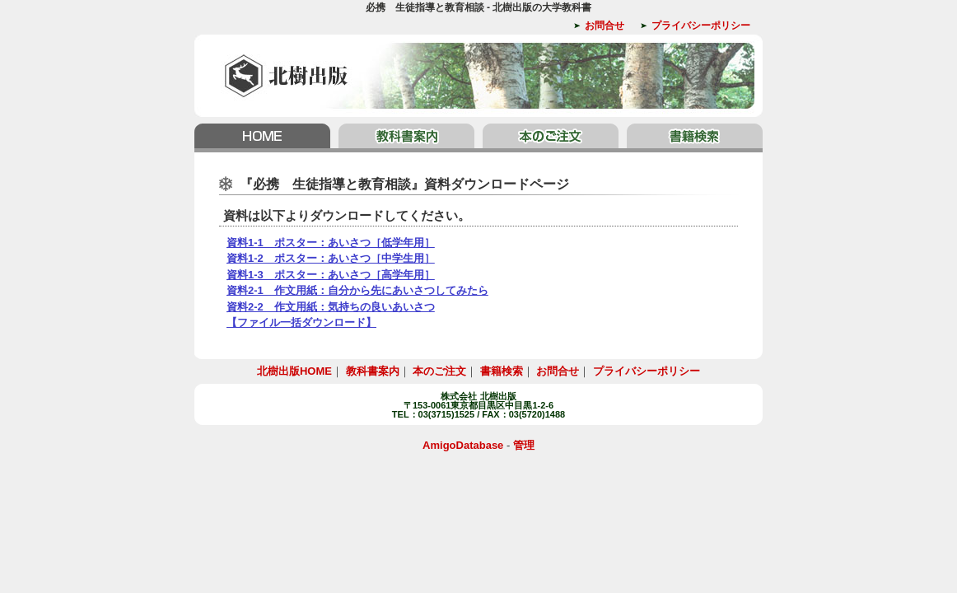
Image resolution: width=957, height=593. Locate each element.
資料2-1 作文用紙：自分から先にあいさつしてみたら (357, 290)
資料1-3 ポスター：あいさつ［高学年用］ (330, 274)
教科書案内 (406, 138)
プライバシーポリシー (700, 25)
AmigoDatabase (462, 445)
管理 (524, 445)
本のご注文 (550, 138)
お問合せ (604, 25)
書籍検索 (693, 138)
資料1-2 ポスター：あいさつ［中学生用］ (330, 258)
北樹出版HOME (264, 138)
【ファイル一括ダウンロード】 (301, 322)
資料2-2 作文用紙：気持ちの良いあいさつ (330, 307)
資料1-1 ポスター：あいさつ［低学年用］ (330, 242)
